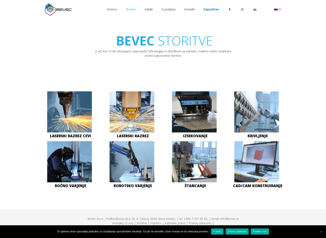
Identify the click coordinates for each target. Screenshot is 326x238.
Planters (155, 223)
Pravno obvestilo (200, 223)
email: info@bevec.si (225, 219)
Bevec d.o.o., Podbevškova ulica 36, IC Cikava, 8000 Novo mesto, (132, 219)
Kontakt (117, 223)
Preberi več (260, 231)
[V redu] (321, 231)
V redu (217, 231)
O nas (129, 223)
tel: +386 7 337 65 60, (193, 219)
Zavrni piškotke (237, 231)
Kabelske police (175, 223)
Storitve (142, 223)
